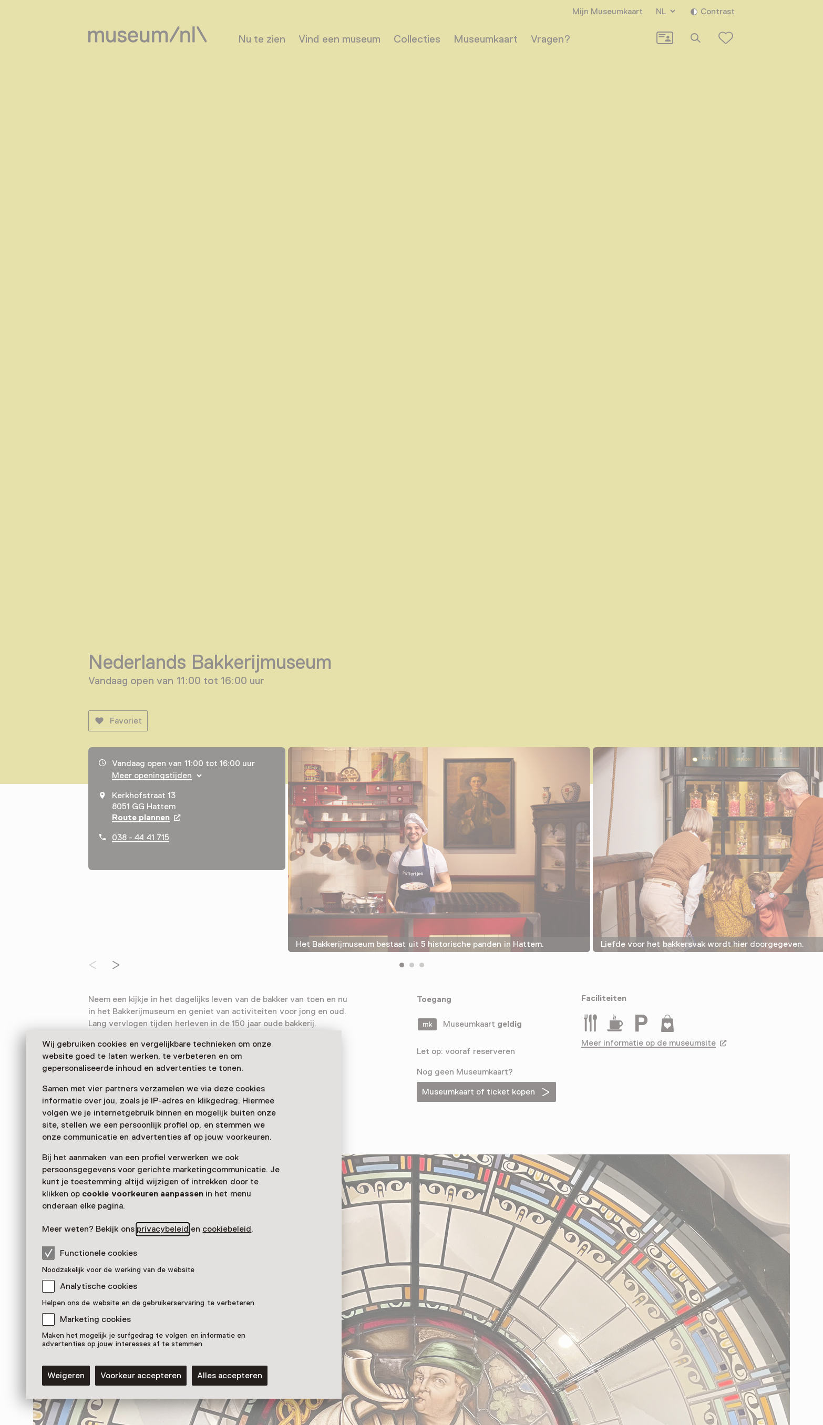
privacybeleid (163, 1229)
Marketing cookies (95, 1319)
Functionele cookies (89, 1252)
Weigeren (66, 1375)
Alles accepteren (229, 1375)
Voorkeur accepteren (140, 1375)
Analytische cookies (98, 1286)
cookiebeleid (226, 1229)
